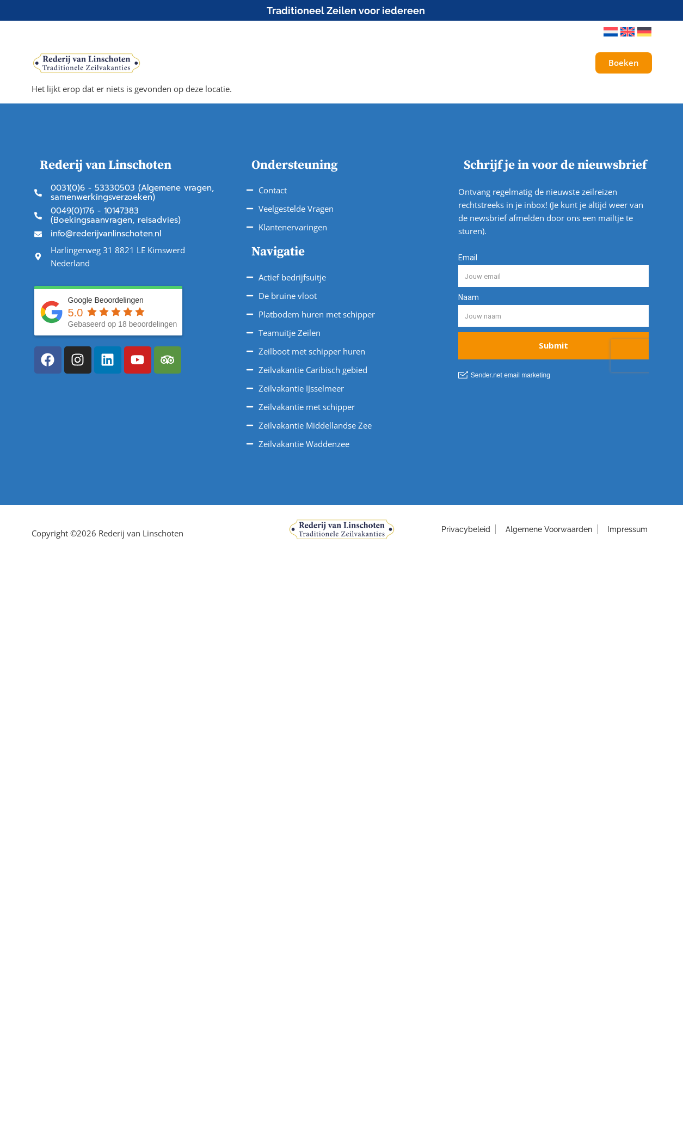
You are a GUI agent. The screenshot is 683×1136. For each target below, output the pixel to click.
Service (430, 63)
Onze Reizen (280, 63)
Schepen (210, 63)
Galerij (543, 63)
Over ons (490, 63)
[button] (580, 32)
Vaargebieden (361, 63)
